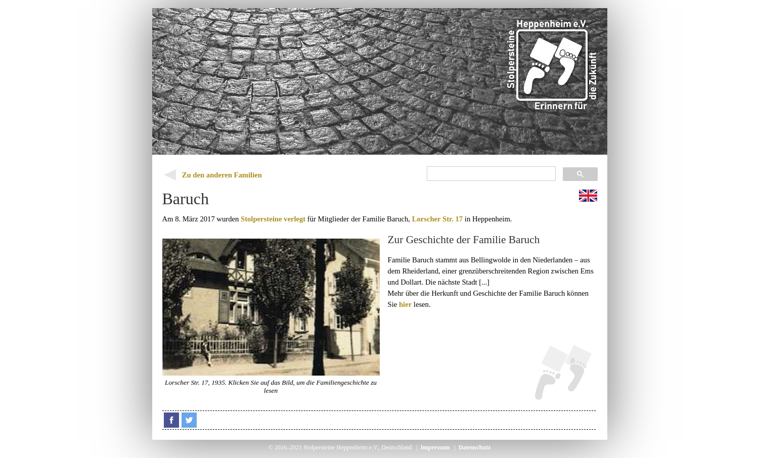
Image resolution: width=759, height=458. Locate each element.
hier (405, 304)
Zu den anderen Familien (222, 175)
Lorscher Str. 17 (437, 219)
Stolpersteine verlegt (273, 219)
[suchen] (490, 173)
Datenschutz (474, 447)
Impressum (435, 447)
